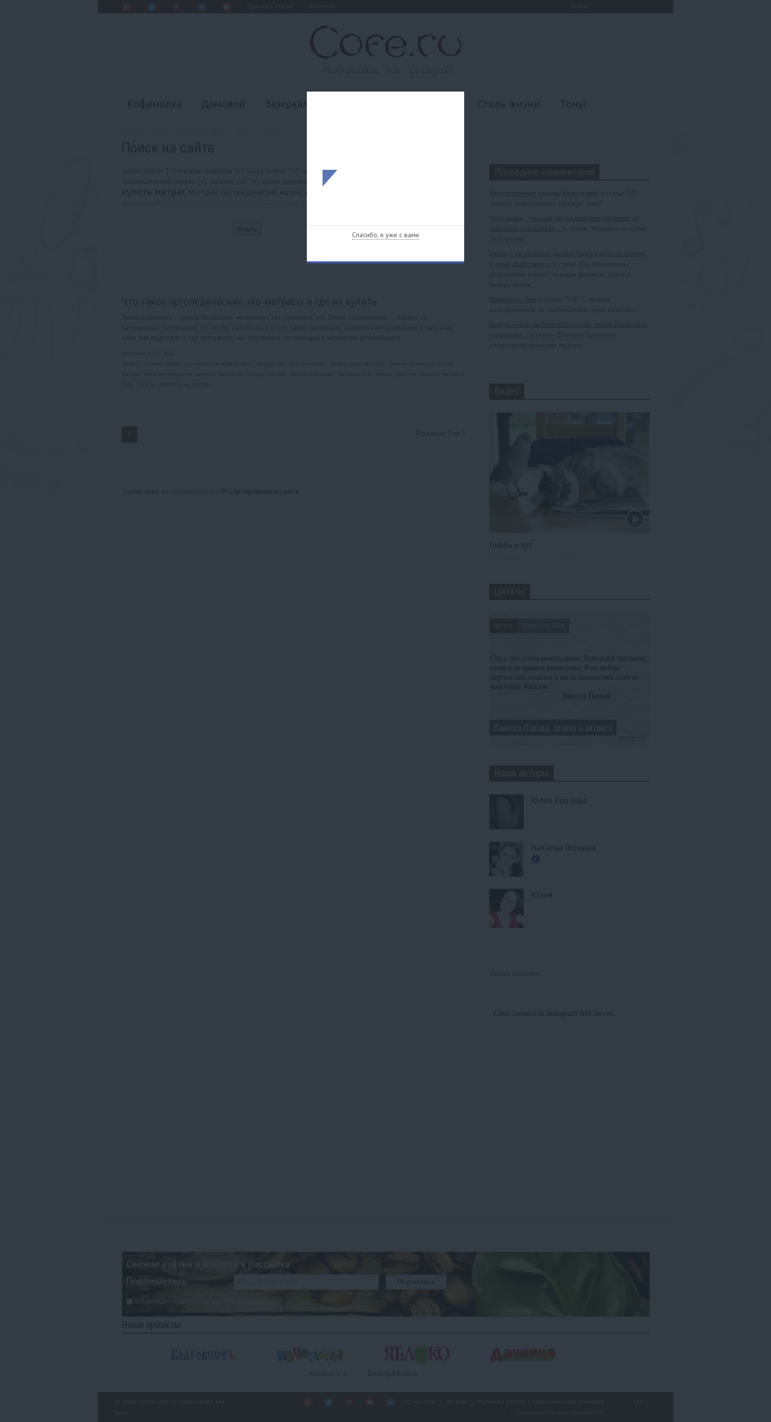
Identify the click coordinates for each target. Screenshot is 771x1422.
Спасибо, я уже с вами (385, 234)
